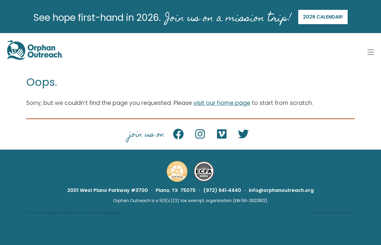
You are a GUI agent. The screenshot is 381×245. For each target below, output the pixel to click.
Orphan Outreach (62, 213)
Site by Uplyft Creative (333, 213)
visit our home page (221, 103)
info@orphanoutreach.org (281, 190)
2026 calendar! (323, 16)
